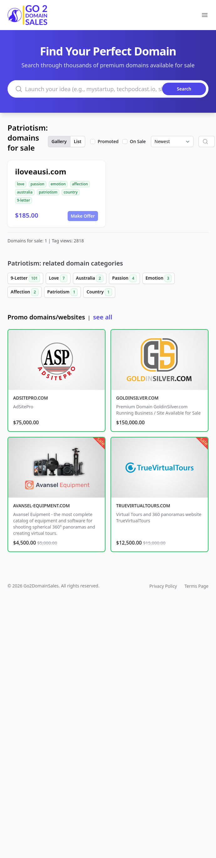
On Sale (138, 141)
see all (102, 317)
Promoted (108, 141)
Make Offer (83, 216)
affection (80, 184)
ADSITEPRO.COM (30, 398)
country (70, 192)
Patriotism (62, 292)
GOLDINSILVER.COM (137, 398)
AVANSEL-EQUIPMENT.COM (41, 506)
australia (25, 192)
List (77, 141)
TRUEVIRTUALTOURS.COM (143, 506)
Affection (25, 292)
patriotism (48, 192)
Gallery (59, 141)
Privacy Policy (163, 586)
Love (58, 278)
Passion (124, 278)
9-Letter (25, 278)
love (20, 184)
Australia (90, 278)
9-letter (23, 200)
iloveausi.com (40, 171)
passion (37, 184)
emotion (58, 184)
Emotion (159, 278)
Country (99, 292)
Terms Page (196, 586)
